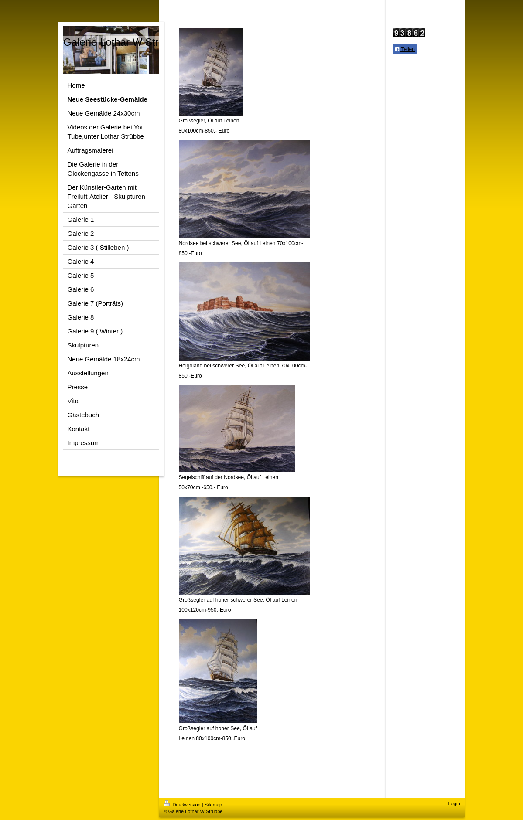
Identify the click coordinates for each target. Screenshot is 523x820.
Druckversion (183, 804)
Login (454, 803)
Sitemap (213, 804)
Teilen (404, 49)
